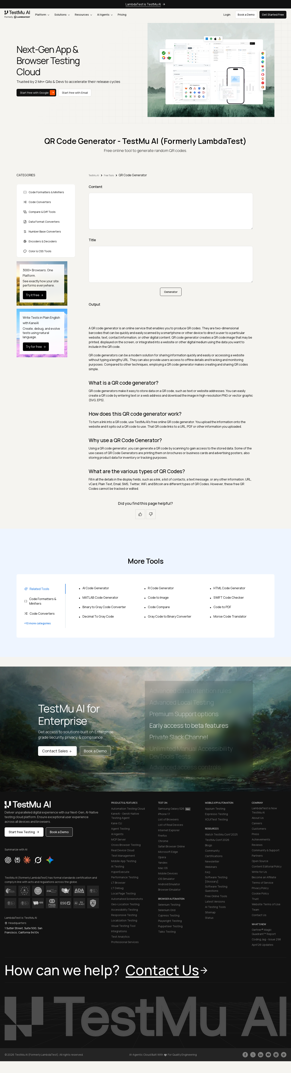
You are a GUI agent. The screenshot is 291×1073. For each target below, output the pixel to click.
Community (212, 850)
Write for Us (259, 872)
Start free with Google (37, 92)
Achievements (261, 839)
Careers (257, 823)
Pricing (122, 14)
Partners (257, 855)
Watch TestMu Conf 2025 (221, 834)
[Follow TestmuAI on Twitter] (253, 1054)
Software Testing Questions (216, 889)
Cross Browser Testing (126, 845)
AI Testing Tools (215, 907)
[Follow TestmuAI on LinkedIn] (260, 1054)
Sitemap (210, 912)
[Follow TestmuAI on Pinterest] (283, 1054)
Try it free (35, 295)
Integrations (119, 931)
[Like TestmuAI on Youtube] (268, 1054)
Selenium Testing (169, 904)
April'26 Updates (262, 945)
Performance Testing (124, 877)
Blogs (208, 845)
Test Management (123, 855)
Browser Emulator (169, 889)
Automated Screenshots (127, 899)
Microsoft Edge (168, 852)
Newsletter (212, 861)
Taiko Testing (167, 931)
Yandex (162, 862)
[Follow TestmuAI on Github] (276, 1054)
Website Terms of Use (266, 904)
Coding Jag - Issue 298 (266, 939)
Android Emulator (169, 884)
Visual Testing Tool (123, 926)
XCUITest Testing (216, 819)
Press (255, 834)
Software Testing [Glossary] (216, 879)
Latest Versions (215, 901)
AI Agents (105, 14)
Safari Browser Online (171, 846)
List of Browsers (168, 819)
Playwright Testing (170, 921)
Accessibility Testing (124, 909)
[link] (17, 15)
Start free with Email (75, 92)
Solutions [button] (62, 14)
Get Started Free (273, 14)
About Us (258, 818)
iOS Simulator (166, 879)
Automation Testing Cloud (128, 808)
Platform (42, 14)
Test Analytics (120, 936)
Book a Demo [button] (246, 14)
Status (209, 918)
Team (255, 909)
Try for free (36, 347)
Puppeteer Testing (170, 926)
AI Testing (117, 866)
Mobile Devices (168, 873)
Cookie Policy (260, 893)
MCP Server (118, 839)
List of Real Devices (170, 825)
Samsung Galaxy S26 (174, 808)
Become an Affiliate (264, 877)
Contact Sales (57, 751)
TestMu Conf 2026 (217, 840)
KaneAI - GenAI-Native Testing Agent (125, 816)
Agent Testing (120, 828)
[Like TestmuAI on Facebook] (245, 1054)
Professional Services (125, 942)
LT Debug (117, 888)
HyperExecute (120, 872)
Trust (255, 899)
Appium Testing (215, 808)
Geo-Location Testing (125, 904)
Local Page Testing (123, 893)
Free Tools (109, 175)
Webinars (211, 867)
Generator (171, 292)
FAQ (207, 872)
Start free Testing (24, 832)
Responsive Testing (124, 915)
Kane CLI (116, 823)
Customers (259, 828)
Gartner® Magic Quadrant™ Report (264, 932)
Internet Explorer (169, 830)
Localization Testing (124, 920)
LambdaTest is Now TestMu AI (264, 810)
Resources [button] (83, 14)
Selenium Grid (166, 910)
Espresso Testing (216, 814)
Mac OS (163, 868)
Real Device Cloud (122, 850)
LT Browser (118, 882)
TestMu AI (94, 175)
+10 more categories (37, 623)
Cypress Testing (168, 915)
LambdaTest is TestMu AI (143, 4)
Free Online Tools (216, 896)
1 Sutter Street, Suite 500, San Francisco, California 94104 (23, 930)
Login (226, 14)
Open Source (260, 861)
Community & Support (265, 850)
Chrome (163, 841)
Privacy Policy (260, 888)
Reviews (257, 845)
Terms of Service (262, 882)
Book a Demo (95, 751)
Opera (162, 857)
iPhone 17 (164, 814)
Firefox (162, 835)
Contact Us (259, 915)
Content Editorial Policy (266, 866)
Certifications (214, 856)
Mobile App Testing (123, 861)
